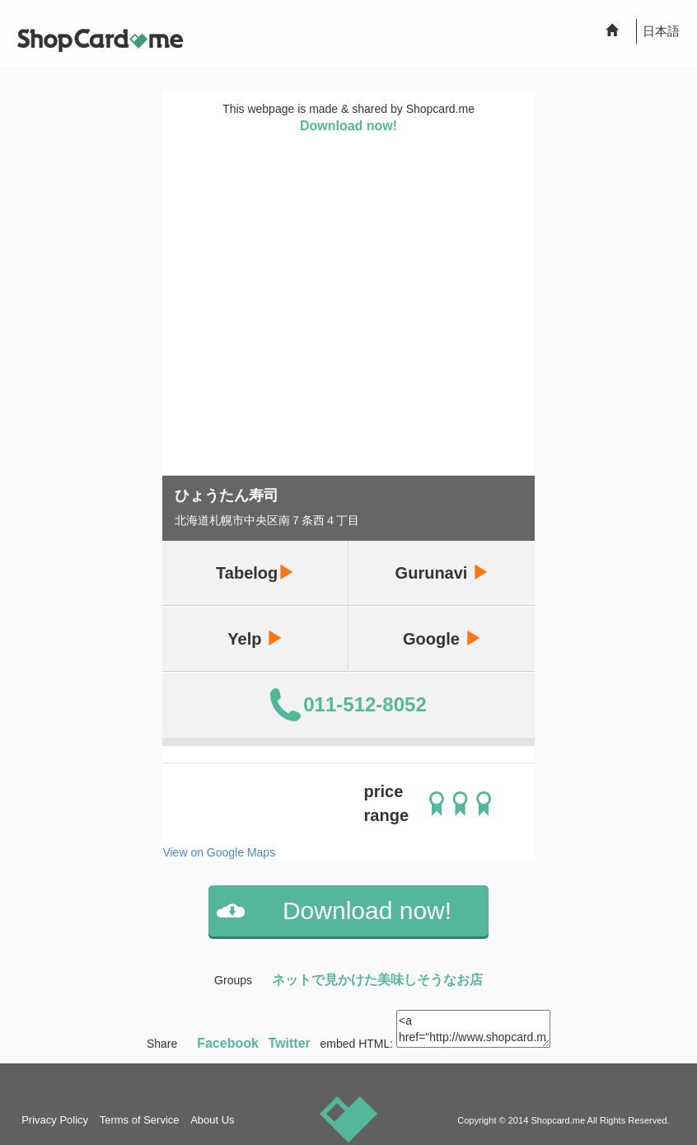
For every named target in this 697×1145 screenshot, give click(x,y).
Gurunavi (442, 572)
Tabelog (255, 572)
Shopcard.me (558, 1120)
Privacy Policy (54, 1120)
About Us (212, 1120)
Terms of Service (140, 1120)
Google (441, 638)
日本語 (661, 31)
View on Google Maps (218, 852)
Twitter (290, 1043)
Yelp (255, 638)
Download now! (348, 126)
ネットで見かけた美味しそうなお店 (377, 980)
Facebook (228, 1043)
